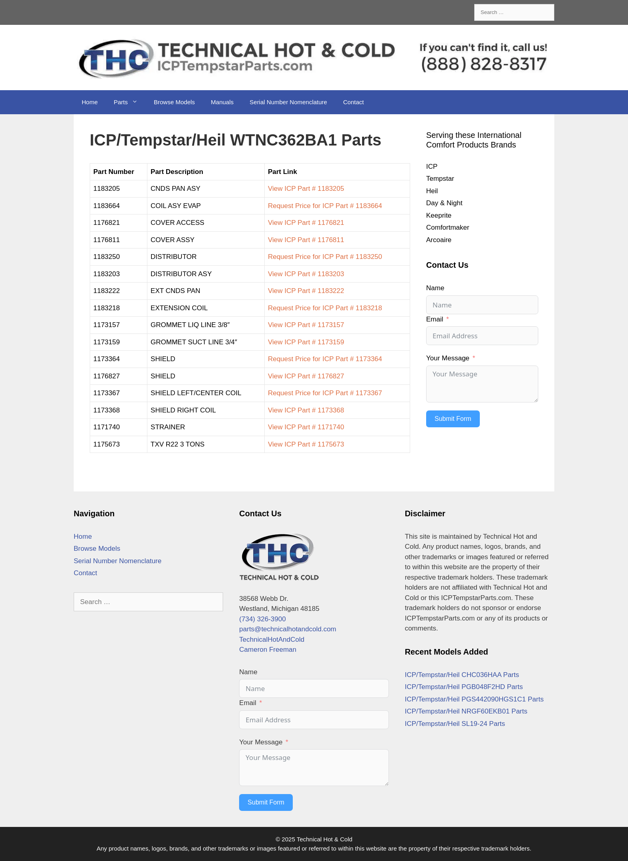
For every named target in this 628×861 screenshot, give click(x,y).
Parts (130, 102)
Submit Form (453, 418)
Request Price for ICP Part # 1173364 (325, 359)
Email (434, 319)
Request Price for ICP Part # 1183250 (325, 257)
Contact (353, 102)
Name (435, 288)
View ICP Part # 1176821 (306, 222)
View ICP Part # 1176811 (306, 240)
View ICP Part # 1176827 (306, 376)
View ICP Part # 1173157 (306, 325)
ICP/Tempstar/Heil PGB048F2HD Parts (464, 687)
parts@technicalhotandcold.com (287, 629)
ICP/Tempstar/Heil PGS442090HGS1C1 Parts (474, 699)
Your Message (447, 358)
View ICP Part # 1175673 (306, 444)
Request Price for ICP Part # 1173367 (325, 393)
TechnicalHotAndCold (271, 639)
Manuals (222, 102)
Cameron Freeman (267, 649)
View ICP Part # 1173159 (306, 342)
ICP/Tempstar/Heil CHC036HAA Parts (462, 675)
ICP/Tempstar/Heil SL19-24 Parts (455, 724)
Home (90, 102)
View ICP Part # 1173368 (306, 410)
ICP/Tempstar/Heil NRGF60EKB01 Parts (466, 711)
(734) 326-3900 (262, 619)
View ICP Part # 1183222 (306, 291)
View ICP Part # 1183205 (306, 188)
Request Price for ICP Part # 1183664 (325, 206)
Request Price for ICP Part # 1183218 (325, 308)
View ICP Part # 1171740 (306, 427)
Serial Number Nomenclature (288, 102)
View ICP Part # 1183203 (306, 274)
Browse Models (174, 102)
